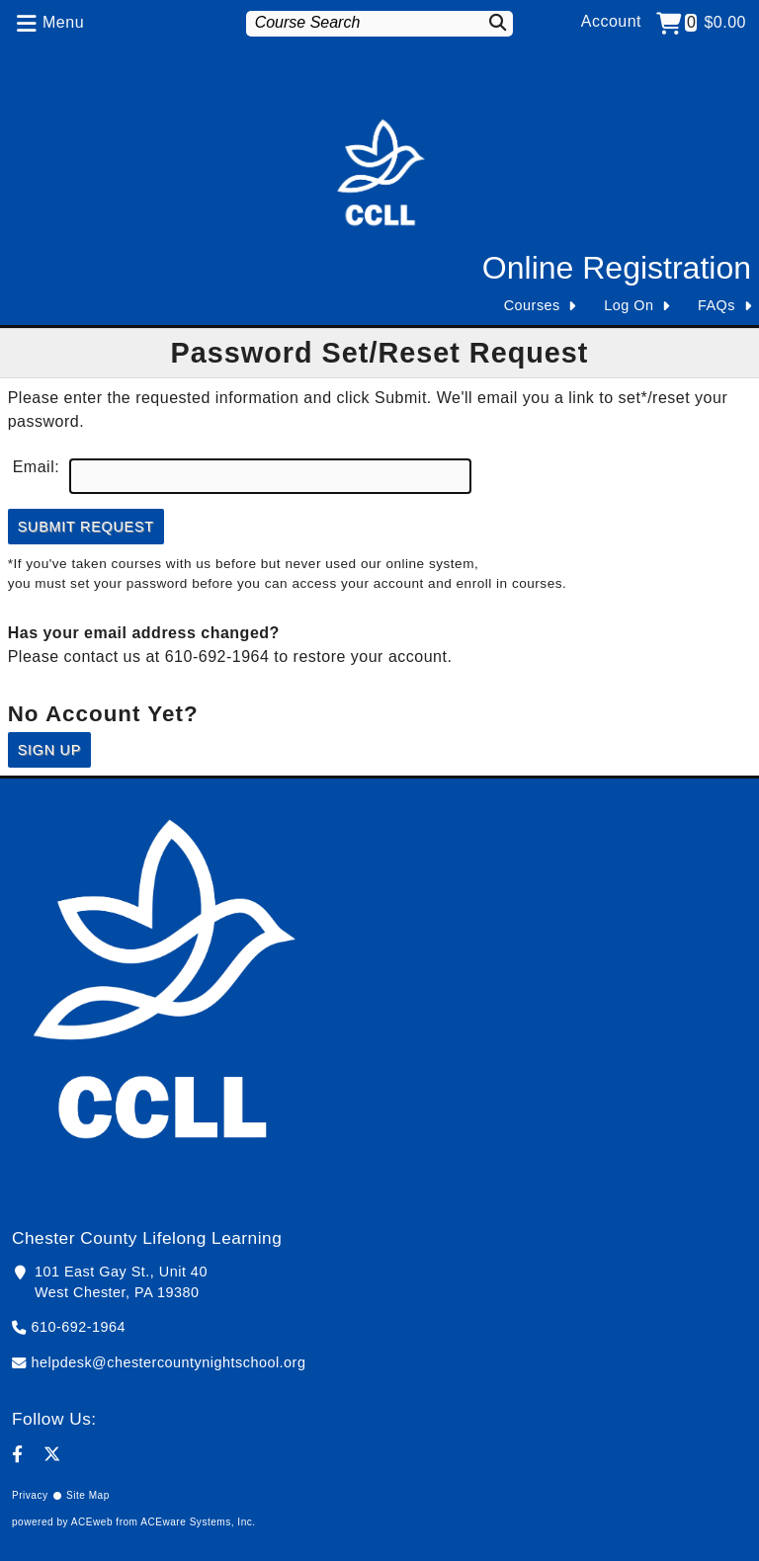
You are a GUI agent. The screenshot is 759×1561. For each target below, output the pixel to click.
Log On (628, 305)
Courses (532, 305)
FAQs (716, 305)
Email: (36, 466)
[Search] (492, 22)
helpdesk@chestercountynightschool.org (169, 1362)
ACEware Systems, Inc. (197, 1522)
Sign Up (49, 750)
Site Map (88, 1495)
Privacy (30, 1495)
